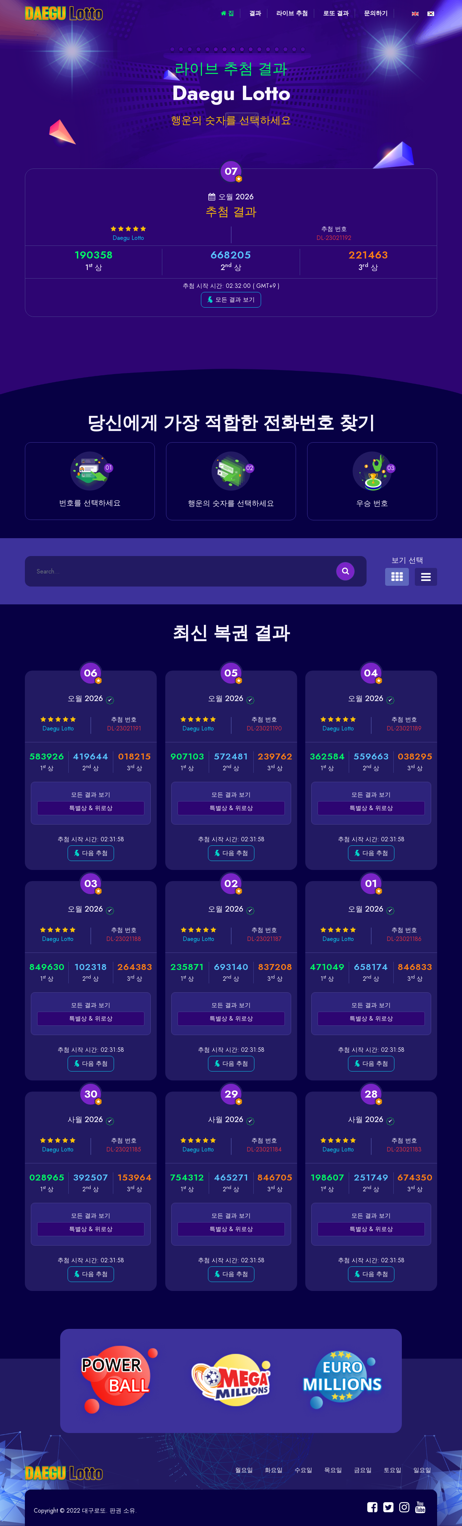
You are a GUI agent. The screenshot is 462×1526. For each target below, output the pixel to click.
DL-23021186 (404, 939)
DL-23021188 (123, 939)
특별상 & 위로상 (91, 808)
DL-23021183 (404, 1149)
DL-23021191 (124, 728)
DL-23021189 (404, 728)
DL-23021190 (264, 728)
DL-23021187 (264, 939)
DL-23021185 (123, 1149)
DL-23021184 (264, 1149)
